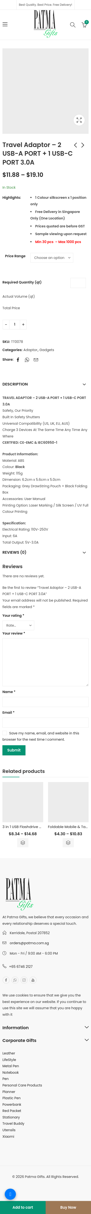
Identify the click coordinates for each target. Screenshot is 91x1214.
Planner (8, 1091)
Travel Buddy (13, 1123)
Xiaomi (8, 1136)
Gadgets (47, 349)
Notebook (10, 1072)
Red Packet (11, 1110)
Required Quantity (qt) (21, 282)
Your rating (13, 615)
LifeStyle (9, 1059)
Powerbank (11, 1104)
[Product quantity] (14, 324)
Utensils (9, 1130)
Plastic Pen (11, 1098)
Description (15, 384)
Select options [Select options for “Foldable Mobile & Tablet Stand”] (68, 842)
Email (8, 712)
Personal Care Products (22, 1085)
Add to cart (22, 1207)
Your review (13, 633)
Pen (5, 1078)
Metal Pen (10, 1066)
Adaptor (30, 349)
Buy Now (68, 1207)
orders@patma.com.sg (29, 943)
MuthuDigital (63, 1183)
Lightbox (79, 120)
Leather (8, 1053)
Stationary (11, 1117)
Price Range (15, 256)
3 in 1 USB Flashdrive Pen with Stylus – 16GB (40, 826)
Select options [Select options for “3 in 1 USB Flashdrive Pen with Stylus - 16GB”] (22, 842)
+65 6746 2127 (21, 966)
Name (9, 691)
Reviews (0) (14, 552)
